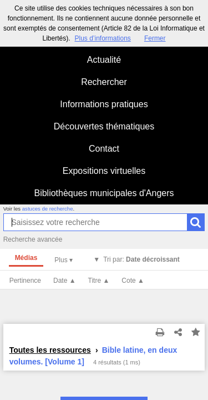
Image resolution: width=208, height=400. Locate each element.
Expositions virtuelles (104, 171)
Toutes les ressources (50, 350)
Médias (26, 258)
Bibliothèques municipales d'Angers (104, 193)
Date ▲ (64, 280)
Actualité (104, 59)
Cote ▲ (132, 280)
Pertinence (25, 280)
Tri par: (141, 259)
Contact (104, 148)
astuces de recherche (47, 209)
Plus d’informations (102, 38)
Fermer (155, 38)
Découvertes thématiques (104, 126)
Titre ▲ (99, 280)
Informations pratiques (104, 104)
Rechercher (104, 82)
